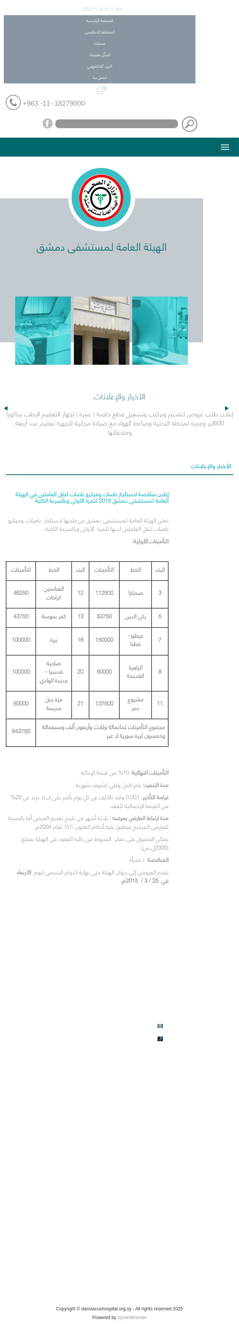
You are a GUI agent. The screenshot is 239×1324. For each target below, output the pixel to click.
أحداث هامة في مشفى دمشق (162, 1187)
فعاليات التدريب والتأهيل (168, 1277)
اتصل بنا (99, 77)
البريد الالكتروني (99, 65)
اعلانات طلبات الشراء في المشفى (159, 1223)
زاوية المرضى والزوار (173, 1259)
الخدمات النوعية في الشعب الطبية (158, 1205)
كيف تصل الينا (178, 1294)
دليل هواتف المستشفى (169, 1166)
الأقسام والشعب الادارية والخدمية (158, 1148)
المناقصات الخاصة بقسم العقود (160, 1241)
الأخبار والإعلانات (211, 465)
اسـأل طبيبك (99, 54)
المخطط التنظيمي (99, 31)
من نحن (186, 1095)
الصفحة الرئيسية (99, 20)
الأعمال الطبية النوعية (171, 1130)
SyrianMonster (132, 1317)
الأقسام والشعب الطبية (169, 1112)
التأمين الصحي (178, 1077)
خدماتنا (99, 43)
